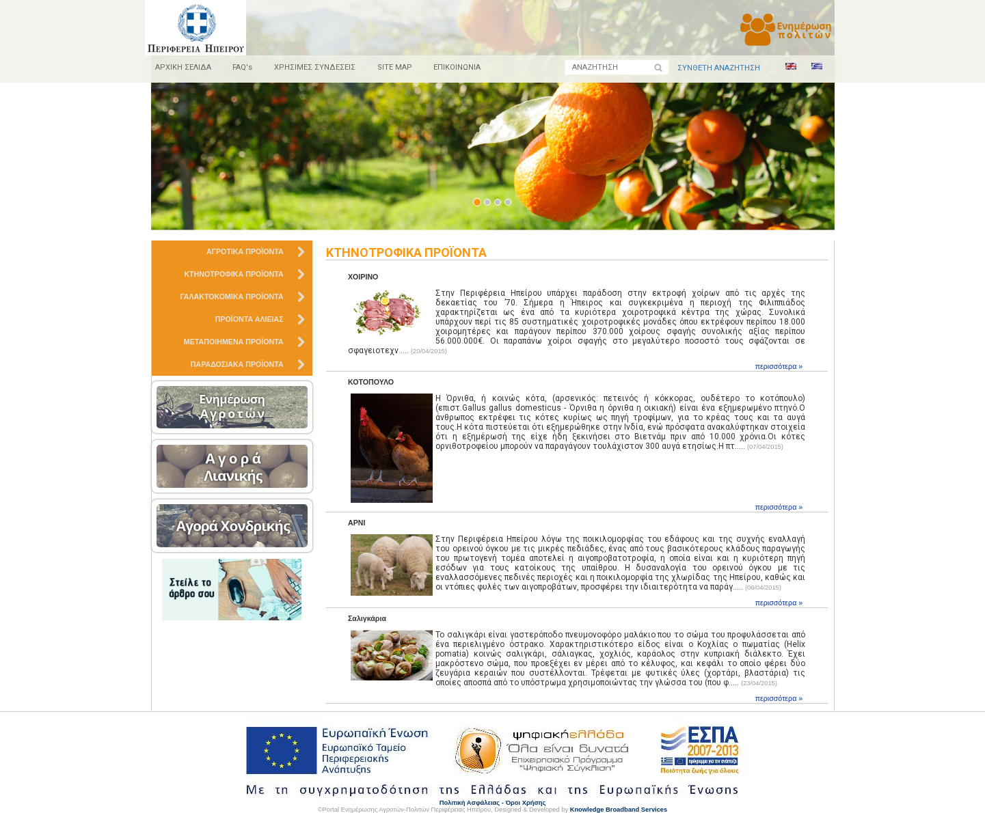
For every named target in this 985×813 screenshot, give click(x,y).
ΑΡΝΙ (356, 523)
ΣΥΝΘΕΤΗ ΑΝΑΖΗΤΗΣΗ (718, 68)
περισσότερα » (779, 366)
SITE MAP (395, 67)
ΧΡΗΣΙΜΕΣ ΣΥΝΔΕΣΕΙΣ (315, 67)
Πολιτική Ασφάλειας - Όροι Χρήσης (493, 802)
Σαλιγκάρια (367, 618)
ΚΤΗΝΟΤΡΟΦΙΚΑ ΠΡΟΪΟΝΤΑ (407, 252)
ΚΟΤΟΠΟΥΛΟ (371, 382)
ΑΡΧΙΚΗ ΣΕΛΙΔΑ (183, 67)
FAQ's (243, 67)
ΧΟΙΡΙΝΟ (363, 277)
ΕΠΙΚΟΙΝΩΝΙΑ (458, 67)
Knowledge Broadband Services (619, 809)
